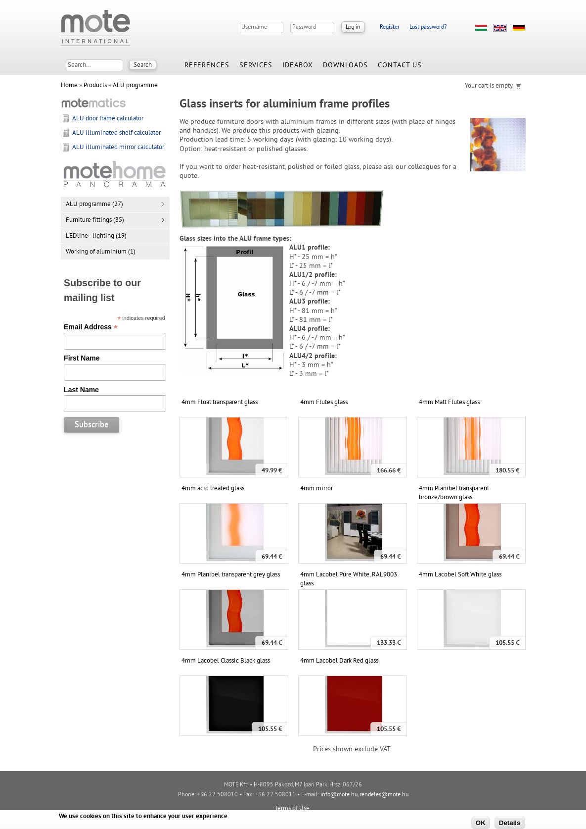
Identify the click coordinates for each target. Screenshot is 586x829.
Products (95, 86)
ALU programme (135, 86)
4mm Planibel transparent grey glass (230, 575)
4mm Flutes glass (324, 403)
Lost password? (428, 27)
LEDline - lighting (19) (96, 236)
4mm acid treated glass (212, 489)
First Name (81, 358)
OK (481, 823)
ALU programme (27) (94, 204)
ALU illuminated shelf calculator (116, 133)
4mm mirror (316, 489)
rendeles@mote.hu (384, 795)
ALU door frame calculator (107, 119)
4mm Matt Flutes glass (449, 403)
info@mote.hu (339, 795)
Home (69, 86)
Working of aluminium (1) (100, 252)
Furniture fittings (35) (95, 220)
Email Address (91, 326)
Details (510, 823)
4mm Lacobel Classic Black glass (225, 661)
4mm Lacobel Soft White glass (460, 575)
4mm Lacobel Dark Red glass (339, 661)
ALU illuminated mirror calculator (118, 148)
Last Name (81, 390)
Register (390, 27)
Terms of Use (292, 809)
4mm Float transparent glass (219, 403)
